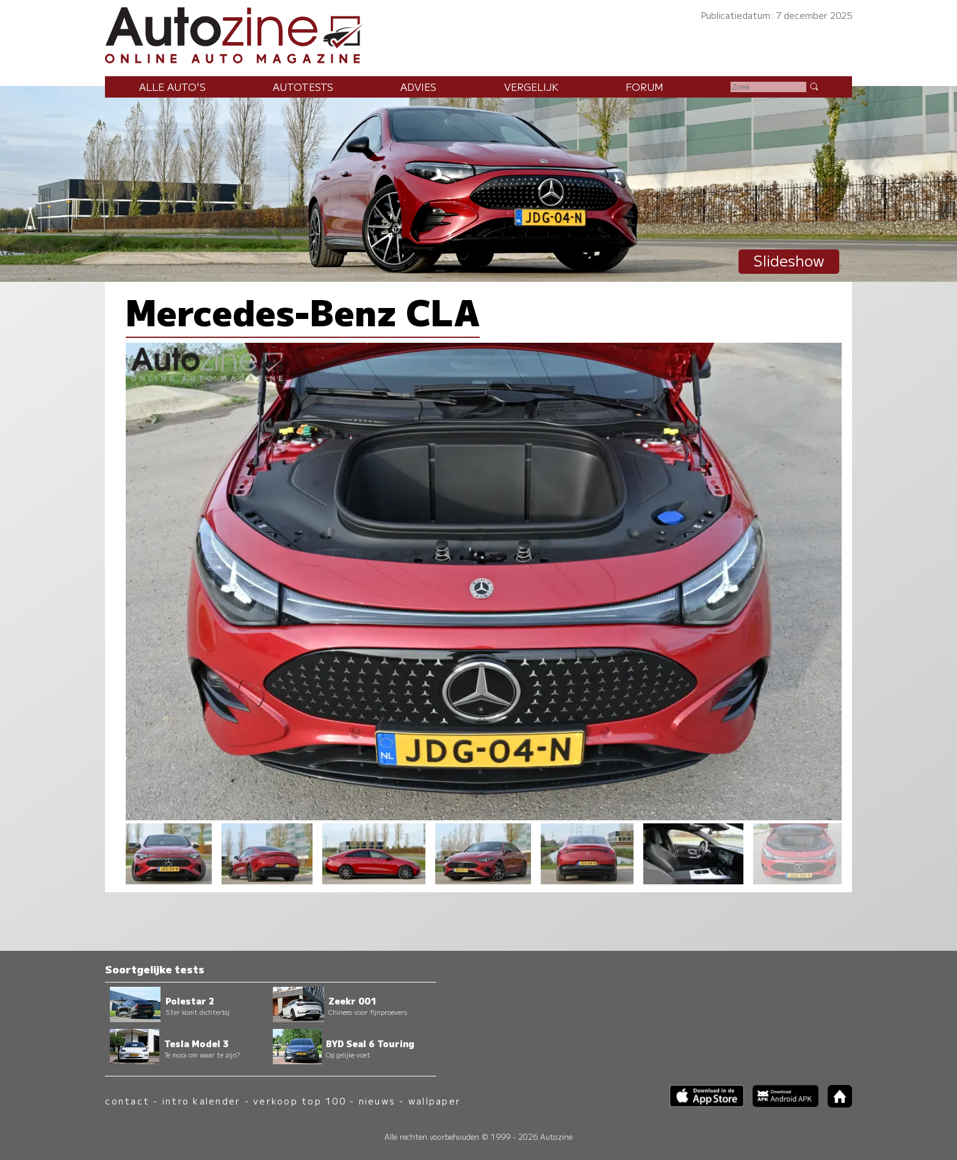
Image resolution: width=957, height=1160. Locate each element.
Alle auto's (172, 86)
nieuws (377, 1100)
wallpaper (434, 1100)
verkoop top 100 (299, 1100)
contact (127, 1100)
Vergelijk (531, 86)
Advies (418, 86)
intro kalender (201, 1100)
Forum (644, 86)
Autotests (303, 86)
